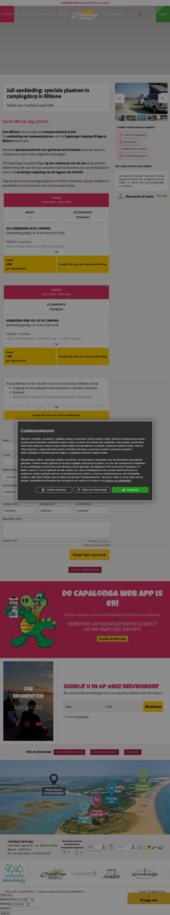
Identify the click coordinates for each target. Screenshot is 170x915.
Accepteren (130, 489)
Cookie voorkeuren (54, 489)
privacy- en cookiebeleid (118, 480)
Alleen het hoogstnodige (92, 489)
